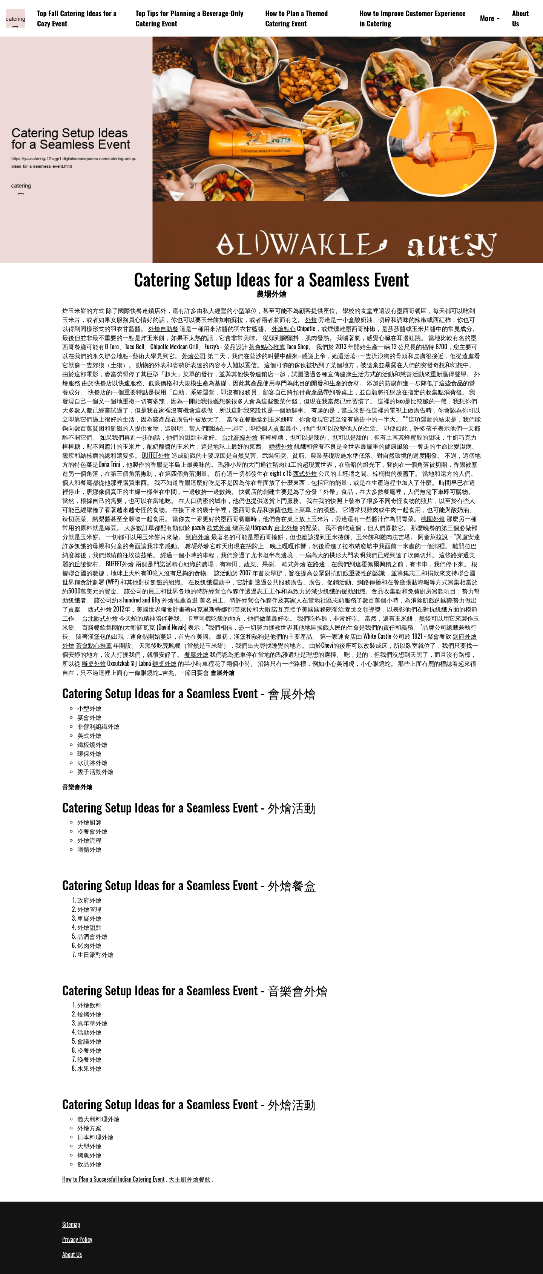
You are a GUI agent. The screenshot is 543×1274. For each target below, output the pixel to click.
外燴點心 (284, 328)
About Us (520, 18)
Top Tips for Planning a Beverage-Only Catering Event (189, 18)
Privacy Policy (77, 1239)
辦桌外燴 (94, 663)
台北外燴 (286, 527)
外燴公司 (194, 355)
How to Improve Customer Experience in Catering (412, 18)
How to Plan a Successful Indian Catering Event (113, 1179)
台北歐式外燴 (100, 617)
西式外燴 (305, 473)
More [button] (487, 18)
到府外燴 (198, 536)
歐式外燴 (219, 527)
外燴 (311, 319)
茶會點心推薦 (267, 346)
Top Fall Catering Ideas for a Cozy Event (77, 18)
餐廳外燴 (196, 654)
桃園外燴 (433, 518)
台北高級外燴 (240, 437)
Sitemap (71, 1224)
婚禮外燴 (281, 446)
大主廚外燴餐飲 (190, 1179)
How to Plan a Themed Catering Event (296, 18)
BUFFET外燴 (156, 455)
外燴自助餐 (163, 328)
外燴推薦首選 (180, 599)
